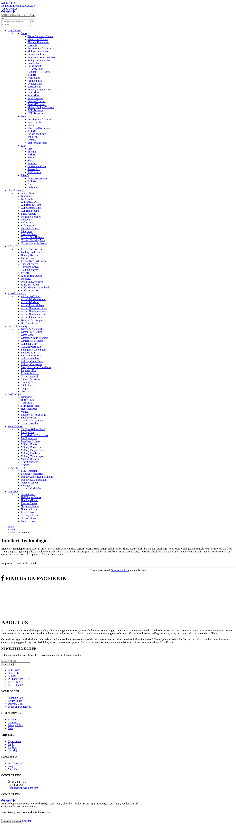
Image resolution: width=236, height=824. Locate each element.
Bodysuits (33, 187)
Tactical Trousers (37, 104)
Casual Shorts (35, 66)
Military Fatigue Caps (32, 450)
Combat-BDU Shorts (39, 71)
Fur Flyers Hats (29, 438)
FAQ (10, 728)
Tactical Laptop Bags (32, 420)
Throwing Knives (30, 266)
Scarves (25, 464)
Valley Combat (9, 8)
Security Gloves (29, 515)
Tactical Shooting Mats (33, 240)
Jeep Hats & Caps (30, 441)
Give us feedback (120, 570)
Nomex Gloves (29, 509)
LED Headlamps (30, 470)
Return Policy (15, 700)
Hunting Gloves (29, 500)
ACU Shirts (34, 92)
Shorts (31, 157)
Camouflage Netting (31, 331)
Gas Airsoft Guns (30, 323)
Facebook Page (16, 763)
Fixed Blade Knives (31, 249)
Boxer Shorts (34, 63)
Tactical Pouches (30, 423)
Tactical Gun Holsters (32, 237)
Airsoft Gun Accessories (34, 308)
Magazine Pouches (31, 216)
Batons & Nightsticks (32, 329)
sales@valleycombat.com (24, 787)
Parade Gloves (28, 512)
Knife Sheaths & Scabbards (35, 287)
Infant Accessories (37, 178)
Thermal (32, 151)
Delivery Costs (16, 703)
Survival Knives (29, 264)
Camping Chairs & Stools (34, 337)
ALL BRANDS (16, 684)
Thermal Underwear (38, 42)
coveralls (32, 45)
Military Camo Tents (32, 361)
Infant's (25, 175)
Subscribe (7, 664)
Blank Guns (27, 199)
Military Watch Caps (32, 456)
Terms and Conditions (19, 706)
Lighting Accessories (32, 473)
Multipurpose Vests (38, 51)
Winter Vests (34, 122)
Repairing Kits (28, 370)
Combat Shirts (35, 83)
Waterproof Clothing (38, 39)
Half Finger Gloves (31, 497)
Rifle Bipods (27, 225)
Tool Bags (26, 402)
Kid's (23, 145)
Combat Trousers (37, 101)
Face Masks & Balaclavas (34, 435)
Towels (25, 391)
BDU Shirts (34, 95)
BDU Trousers (35, 113)
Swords (25, 272)
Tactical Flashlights (31, 488)
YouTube (12, 769)
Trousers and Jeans (37, 142)
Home (4, 5)
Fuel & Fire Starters (31, 355)
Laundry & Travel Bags (33, 414)
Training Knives (29, 269)
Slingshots (26, 231)
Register (12, 2)
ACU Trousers (35, 110)
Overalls (32, 139)
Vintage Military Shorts (40, 60)
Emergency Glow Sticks (33, 349)
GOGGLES (14, 673)
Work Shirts (34, 77)
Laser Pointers (28, 213)
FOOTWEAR (15, 670)
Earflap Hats (27, 432)
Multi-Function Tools (32, 281)
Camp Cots (27, 334)
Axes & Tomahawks (31, 275)
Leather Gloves (29, 503)
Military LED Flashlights (34, 479)
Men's (24, 33)
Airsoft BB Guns (30, 302)
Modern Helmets (30, 459)
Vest (30, 148)
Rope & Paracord (30, 373)
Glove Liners (28, 494)
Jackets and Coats (37, 54)
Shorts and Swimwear (39, 128)
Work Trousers (35, 98)
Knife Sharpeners (30, 284)
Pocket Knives (28, 258)
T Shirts (32, 74)
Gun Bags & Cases (31, 204)
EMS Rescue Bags (30, 405)
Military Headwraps (31, 453)
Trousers (32, 163)
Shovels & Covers (30, 379)
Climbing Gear (29, 343)
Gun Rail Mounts (30, 210)
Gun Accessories (30, 201)
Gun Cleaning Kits (31, 207)
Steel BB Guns (29, 234)
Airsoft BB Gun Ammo (33, 299)
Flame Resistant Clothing (41, 36)
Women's (25, 116)
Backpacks (26, 397)
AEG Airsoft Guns (30, 296)
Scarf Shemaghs (29, 462)
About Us (13, 719)
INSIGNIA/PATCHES (19, 679)
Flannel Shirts (35, 80)
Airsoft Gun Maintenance (34, 314)
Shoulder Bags (28, 417)
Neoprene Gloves (30, 506)
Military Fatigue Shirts (39, 89)
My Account (14, 741)
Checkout (27, 820)
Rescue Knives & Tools (33, 261)
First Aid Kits (28, 352)
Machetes (26, 278)
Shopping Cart (15, 697)
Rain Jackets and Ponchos (41, 57)
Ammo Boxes (28, 193)
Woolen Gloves (29, 521)
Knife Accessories (30, 290)
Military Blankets (30, 358)
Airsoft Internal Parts (32, 317)
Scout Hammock (30, 376)
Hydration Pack (29, 408)
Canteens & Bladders (32, 340)
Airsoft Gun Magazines (33, 311)
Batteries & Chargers (32, 320)
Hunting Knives (29, 255)
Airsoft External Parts (32, 305)
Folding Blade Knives (32, 252)
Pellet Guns (27, 222)
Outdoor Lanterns (30, 482)
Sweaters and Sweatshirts (41, 48)
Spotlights (26, 485)
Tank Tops (33, 136)
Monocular (26, 219)
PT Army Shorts (36, 68)
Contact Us (22, 5)
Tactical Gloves (29, 518)
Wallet (24, 411)
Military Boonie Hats (32, 447)
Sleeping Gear (28, 382)
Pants (30, 184)
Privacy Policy (15, 725)
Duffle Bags (27, 399)
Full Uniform (34, 172)
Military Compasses (31, 364)
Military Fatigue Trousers (41, 107)
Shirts (31, 160)
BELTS (12, 676)
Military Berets (29, 444)
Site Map (12, 750)
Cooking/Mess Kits (31, 346)
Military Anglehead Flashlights (37, 476)
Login (4, 2)
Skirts (31, 125)
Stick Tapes (27, 385)
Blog (10, 766)
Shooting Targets (30, 228)
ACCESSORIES (16, 682)
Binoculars (26, 196)
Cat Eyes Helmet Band (33, 429)
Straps (24, 388)
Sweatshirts (34, 169)
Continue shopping (12, 821)
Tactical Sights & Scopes (34, 243)
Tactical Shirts (35, 86)
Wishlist (12, 5)
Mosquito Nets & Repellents (36, 367)
